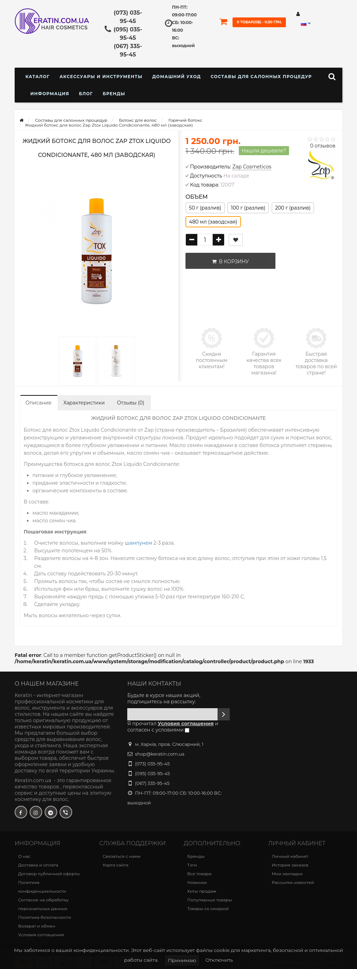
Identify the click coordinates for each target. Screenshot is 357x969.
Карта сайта (116, 865)
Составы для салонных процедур (261, 76)
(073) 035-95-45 (152, 763)
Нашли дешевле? (264, 150)
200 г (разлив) (293, 208)
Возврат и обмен (36, 926)
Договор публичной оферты (49, 873)
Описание (38, 403)
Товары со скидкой (208, 908)
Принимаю (182, 960)
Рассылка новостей (293, 882)
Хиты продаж (201, 891)
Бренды (114, 93)
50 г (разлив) (205, 208)
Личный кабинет (290, 856)
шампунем (139, 543)
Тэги (192, 865)
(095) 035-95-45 (152, 773)
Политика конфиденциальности (42, 887)
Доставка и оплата (38, 865)
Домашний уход (176, 76)
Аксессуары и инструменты (101, 76)
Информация (49, 93)
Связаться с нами (122, 856)
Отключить (219, 960)
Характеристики (84, 403)
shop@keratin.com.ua (159, 754)
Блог (86, 93)
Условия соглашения (41, 934)
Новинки (197, 882)
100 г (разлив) (248, 208)
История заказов (290, 865)
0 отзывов (322, 146)
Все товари (199, 873)
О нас (24, 856)
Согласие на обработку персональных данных (43, 904)
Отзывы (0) (130, 403)
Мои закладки (287, 873)
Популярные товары (209, 899)
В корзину (229, 261)
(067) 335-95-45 (152, 783)
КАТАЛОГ (37, 76)
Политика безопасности (44, 917)
